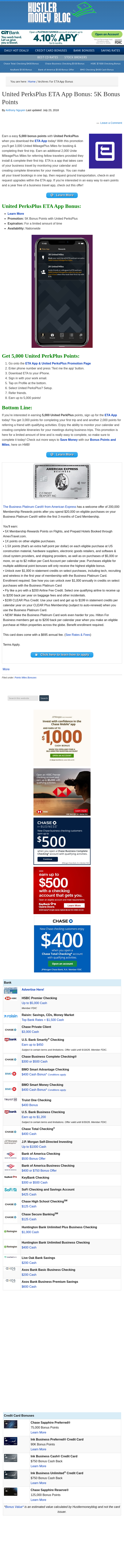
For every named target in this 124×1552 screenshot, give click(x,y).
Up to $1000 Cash (34, 1146)
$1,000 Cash (30, 1232)
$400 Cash (29, 1133)
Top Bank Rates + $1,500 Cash (43, 1019)
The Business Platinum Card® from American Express (39, 506)
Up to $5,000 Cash (34, 1003)
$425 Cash (29, 1194)
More (6, 669)
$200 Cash (29, 1262)
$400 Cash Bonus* (44, 1074)
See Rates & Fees (77, 634)
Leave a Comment (111, 122)
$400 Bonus (30, 1105)
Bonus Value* (14, 1506)
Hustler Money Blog (62, 12)
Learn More (38, 1432)
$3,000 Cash (30, 1031)
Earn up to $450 (32, 1044)
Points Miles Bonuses (26, 677)
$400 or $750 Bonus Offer (39, 1170)
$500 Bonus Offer (33, 1158)
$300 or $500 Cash (35, 1061)
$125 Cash (29, 1206)
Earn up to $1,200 (34, 1117)
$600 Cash (29, 1286)
